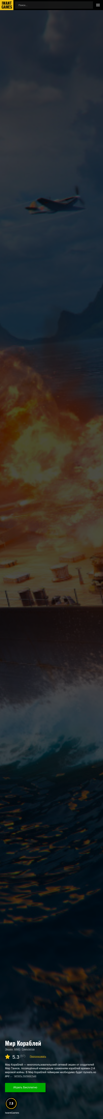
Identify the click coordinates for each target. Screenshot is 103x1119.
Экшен (9, 1049)
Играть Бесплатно (25, 1087)
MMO (17, 1049)
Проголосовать (38, 1056)
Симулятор (28, 1049)
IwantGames (6, 5)
